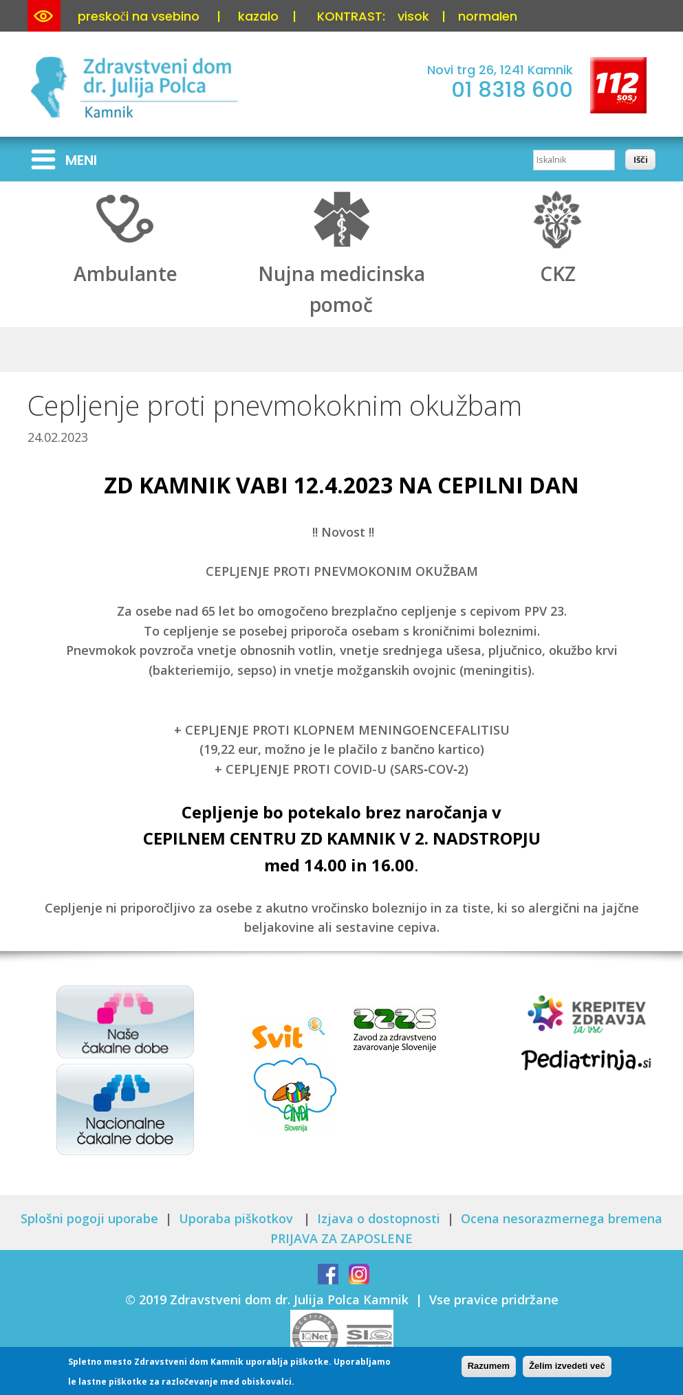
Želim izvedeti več (567, 1369)
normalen (487, 16)
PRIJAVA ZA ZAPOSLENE (341, 1238)
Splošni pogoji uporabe (89, 1218)
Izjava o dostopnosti (378, 1218)
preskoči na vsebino (138, 16)
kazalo (258, 16)
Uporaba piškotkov (237, 1218)
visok (413, 16)
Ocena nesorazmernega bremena (561, 1218)
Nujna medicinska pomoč (341, 274)
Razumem (489, 1369)
